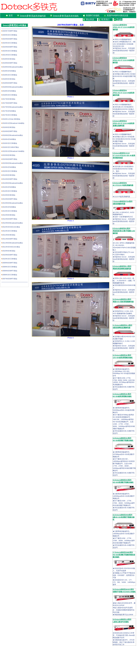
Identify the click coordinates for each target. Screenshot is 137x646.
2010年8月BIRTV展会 (9, 255)
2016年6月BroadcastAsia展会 (12, 135)
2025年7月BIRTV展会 (9, 31)
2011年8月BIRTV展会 (9, 239)
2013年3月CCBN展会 (9, 211)
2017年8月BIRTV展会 (9, 103)
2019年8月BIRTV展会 (9, 63)
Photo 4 (70, 278)
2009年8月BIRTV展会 (9, 263)
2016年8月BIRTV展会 (9, 131)
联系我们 (105, 19)
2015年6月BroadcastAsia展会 (12, 163)
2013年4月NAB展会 (9, 207)
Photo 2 (70, 158)
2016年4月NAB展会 (9, 139)
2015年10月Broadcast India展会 (13, 151)
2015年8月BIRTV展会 (9, 159)
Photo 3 (70, 221)
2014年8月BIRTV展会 (9, 179)
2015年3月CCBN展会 (9, 171)
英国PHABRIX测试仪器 (117, 15)
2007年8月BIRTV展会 (9, 279)
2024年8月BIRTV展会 (9, 39)
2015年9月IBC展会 (8, 155)
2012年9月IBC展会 (8, 215)
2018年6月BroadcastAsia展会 (12, 87)
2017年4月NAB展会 (9, 111)
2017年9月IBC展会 (8, 99)
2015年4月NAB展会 (9, 167)
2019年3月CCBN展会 (9, 75)
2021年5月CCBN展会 (9, 55)
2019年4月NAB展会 (9, 71)
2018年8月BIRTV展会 (9, 83)
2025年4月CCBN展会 (9, 35)
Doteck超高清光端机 (66, 16)
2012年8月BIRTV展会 (9, 219)
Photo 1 (70, 97)
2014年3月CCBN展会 (9, 191)
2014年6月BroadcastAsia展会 (12, 183)
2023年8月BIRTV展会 (9, 47)
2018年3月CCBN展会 (9, 95)
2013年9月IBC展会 (8, 195)
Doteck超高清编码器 (33, 16)
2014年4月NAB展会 (9, 187)
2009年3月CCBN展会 (9, 267)
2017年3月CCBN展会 (9, 115)
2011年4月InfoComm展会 (11, 247)
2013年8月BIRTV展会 (9, 199)
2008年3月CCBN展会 (9, 275)
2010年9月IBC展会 (8, 251)
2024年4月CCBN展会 (9, 43)
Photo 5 (70, 338)
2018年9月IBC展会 (8, 79)
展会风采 (90, 19)
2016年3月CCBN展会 (9, 143)
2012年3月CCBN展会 (9, 231)
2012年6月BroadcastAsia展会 (12, 223)
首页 (11, 15)
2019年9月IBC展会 (8, 59)
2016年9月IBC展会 (8, 127)
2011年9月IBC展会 (8, 235)
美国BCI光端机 (93, 15)
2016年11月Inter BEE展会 (11, 119)
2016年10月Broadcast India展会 (13, 123)
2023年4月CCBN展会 (9, 51)
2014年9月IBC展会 (8, 175)
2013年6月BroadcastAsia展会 (12, 203)
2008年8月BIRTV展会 (9, 271)
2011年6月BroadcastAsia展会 (12, 243)
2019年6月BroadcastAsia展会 (12, 67)
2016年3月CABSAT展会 (10, 147)
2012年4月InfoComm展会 (11, 227)
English (119, 19)
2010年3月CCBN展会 (9, 259)
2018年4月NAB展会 (9, 91)
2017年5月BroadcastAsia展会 (12, 107)
